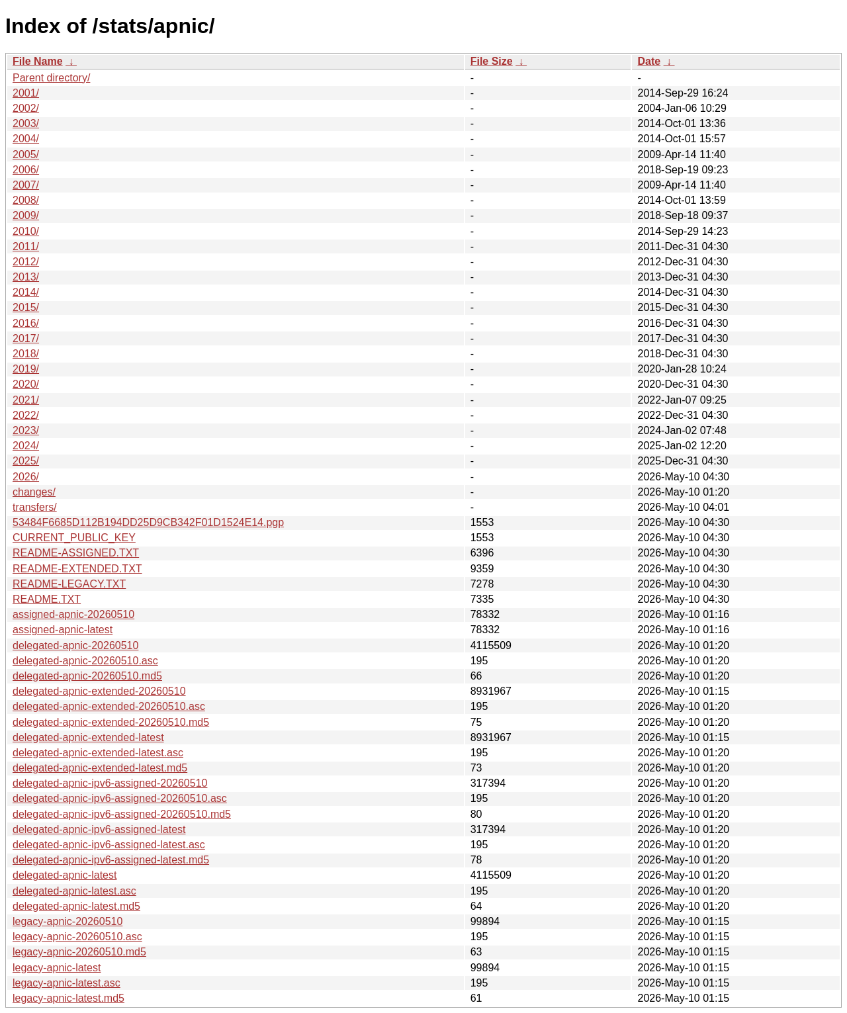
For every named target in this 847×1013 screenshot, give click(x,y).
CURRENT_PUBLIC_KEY (74, 537)
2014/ (26, 292)
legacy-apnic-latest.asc (66, 983)
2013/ (26, 277)
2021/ (26, 400)
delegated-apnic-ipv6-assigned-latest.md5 (111, 859)
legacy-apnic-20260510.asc (77, 936)
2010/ (26, 231)
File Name (38, 61)
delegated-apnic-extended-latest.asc (98, 752)
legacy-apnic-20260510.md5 (79, 951)
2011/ (26, 246)
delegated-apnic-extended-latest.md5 (100, 767)
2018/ (26, 353)
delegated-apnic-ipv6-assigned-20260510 (110, 783)
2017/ (26, 338)
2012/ (26, 261)
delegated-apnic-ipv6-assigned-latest (99, 829)
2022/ (26, 415)
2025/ (26, 460)
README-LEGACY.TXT (69, 584)
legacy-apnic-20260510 (67, 921)
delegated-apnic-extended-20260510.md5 (111, 722)
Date (648, 61)
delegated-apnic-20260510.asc (85, 660)
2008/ (26, 200)
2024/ (26, 445)
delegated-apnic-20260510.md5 (87, 676)
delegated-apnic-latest (64, 875)
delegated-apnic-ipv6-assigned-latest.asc (109, 844)
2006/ (26, 169)
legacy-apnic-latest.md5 (68, 998)
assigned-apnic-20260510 (73, 614)
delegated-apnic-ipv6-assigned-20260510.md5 (122, 814)
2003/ (26, 123)
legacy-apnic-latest (57, 967)
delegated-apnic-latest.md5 (76, 906)
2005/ (26, 154)
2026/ (26, 476)
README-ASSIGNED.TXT (76, 552)
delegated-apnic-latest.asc (74, 891)
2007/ (26, 185)
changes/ (34, 492)
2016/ (26, 323)
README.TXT (47, 599)
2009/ (26, 215)
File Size (491, 61)
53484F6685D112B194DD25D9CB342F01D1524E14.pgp (148, 522)
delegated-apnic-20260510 (75, 645)
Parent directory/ (51, 77)
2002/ (26, 108)
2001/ (26, 93)
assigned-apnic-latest (62, 629)
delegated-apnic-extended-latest (88, 737)
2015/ (26, 307)
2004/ (26, 138)
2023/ (26, 430)
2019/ (26, 368)
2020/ (26, 384)
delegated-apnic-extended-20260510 (99, 691)
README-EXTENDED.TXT (77, 568)
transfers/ (35, 507)
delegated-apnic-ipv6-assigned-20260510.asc (120, 798)
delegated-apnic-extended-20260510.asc (109, 706)
